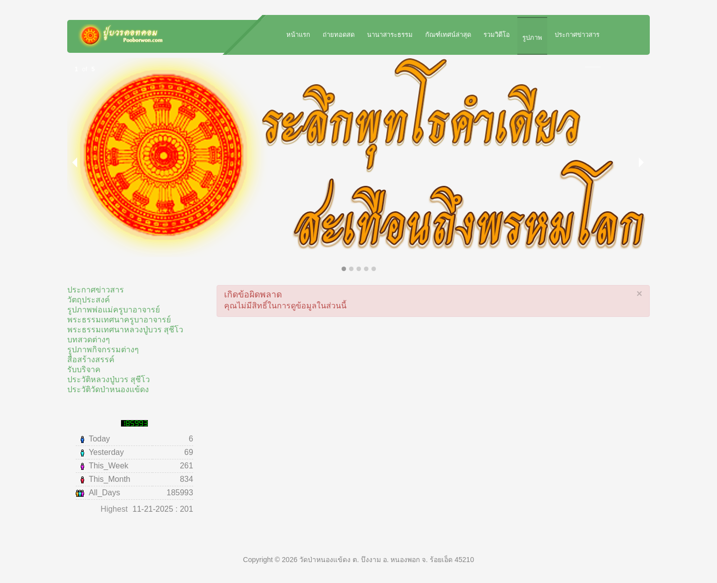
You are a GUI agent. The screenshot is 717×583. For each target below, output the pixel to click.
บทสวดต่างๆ (88, 339)
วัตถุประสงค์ (88, 299)
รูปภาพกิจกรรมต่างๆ (103, 349)
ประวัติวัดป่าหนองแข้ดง (108, 389)
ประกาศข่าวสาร (95, 290)
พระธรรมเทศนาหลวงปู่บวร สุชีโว (125, 329)
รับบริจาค (84, 369)
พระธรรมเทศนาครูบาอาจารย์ (119, 319)
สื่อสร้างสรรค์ (91, 359)
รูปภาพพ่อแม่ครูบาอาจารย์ (113, 309)
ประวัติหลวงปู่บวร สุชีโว (108, 379)
